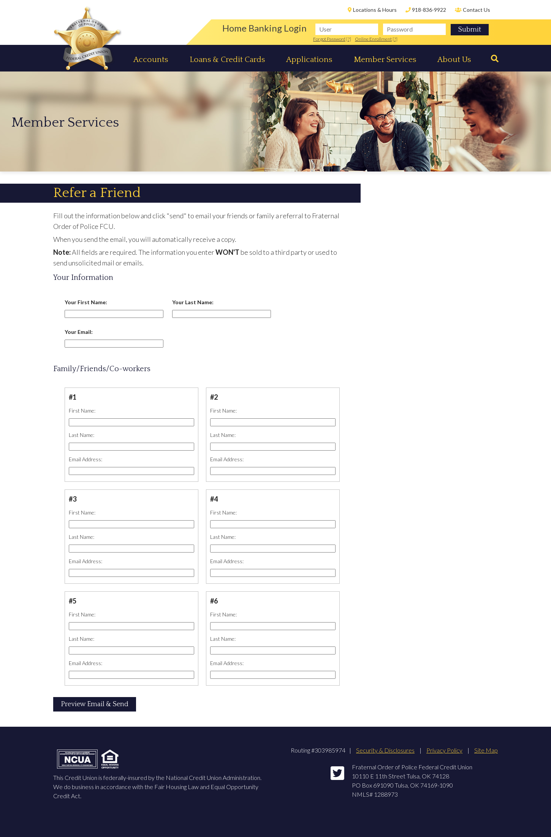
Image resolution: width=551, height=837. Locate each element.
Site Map (486, 750)
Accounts (150, 59)
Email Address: (85, 459)
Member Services (385, 59)
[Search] (492, 59)
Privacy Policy (444, 750)
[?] (348, 39)
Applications (309, 59)
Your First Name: (86, 302)
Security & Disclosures (385, 750)
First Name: (82, 410)
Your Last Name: (193, 302)
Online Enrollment (373, 39)
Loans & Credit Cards (227, 59)
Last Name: (81, 435)
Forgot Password (329, 39)
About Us (454, 59)
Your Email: (79, 332)
